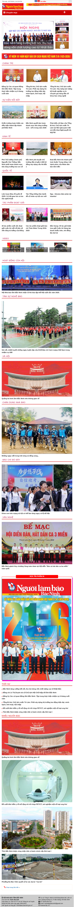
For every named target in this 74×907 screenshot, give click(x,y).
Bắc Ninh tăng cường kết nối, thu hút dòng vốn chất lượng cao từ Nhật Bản (31, 689)
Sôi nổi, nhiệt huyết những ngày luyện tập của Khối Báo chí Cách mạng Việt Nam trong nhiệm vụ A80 (36, 351)
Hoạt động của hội (13, 260)
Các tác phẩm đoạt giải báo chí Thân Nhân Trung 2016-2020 (36, 228)
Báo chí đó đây (11, 460)
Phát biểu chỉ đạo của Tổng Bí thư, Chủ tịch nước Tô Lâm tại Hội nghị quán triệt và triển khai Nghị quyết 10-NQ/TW (60, 127)
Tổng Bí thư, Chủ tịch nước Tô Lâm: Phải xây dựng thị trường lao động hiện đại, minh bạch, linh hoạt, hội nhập (36, 91)
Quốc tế (7, 171)
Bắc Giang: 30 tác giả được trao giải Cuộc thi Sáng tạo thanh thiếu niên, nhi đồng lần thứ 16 (60, 229)
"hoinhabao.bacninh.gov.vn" (24, 905)
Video (6, 238)
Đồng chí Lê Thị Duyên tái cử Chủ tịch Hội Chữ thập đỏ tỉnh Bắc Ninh (29, 693)
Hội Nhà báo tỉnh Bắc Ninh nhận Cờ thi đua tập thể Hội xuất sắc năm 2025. (31, 292)
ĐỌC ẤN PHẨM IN (37, 576)
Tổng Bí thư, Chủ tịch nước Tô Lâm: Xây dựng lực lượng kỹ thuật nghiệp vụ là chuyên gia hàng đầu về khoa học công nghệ (61, 91)
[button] (11, 887)
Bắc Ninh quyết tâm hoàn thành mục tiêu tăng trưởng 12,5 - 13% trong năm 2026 (36, 125)
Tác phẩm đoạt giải (13, 202)
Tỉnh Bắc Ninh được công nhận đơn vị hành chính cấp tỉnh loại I (27, 712)
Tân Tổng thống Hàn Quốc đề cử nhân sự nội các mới (36, 195)
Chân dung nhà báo (14, 402)
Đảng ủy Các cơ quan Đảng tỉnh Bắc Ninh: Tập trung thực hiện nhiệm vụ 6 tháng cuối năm (12, 90)
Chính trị (8, 63)
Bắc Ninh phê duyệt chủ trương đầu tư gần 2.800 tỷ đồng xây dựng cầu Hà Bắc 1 (36, 163)
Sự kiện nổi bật (11, 100)
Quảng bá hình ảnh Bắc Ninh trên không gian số (20, 398)
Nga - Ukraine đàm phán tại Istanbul (60, 195)
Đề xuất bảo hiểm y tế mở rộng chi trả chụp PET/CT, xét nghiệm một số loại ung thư (35, 708)
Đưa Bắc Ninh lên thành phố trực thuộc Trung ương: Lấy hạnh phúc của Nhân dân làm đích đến (61, 163)
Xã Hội (6, 356)
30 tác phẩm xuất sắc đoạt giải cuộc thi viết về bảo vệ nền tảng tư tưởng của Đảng (13, 228)
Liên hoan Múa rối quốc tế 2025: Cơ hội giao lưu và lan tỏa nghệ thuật (12, 196)
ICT (49, 905)
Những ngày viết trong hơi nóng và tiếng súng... (20, 456)
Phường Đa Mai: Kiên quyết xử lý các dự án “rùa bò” (22, 882)
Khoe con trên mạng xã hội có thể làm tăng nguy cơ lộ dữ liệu (26, 513)
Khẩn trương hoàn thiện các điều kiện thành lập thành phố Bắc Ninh (13, 125)
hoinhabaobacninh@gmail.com (53, 903)
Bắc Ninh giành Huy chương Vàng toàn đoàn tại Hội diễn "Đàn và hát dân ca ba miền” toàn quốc (35, 567)
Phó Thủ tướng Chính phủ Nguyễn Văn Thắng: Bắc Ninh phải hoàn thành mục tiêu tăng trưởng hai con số (12, 163)
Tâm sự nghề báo (12, 296)
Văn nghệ (8, 517)
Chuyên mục (34, 12)
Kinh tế (7, 136)
